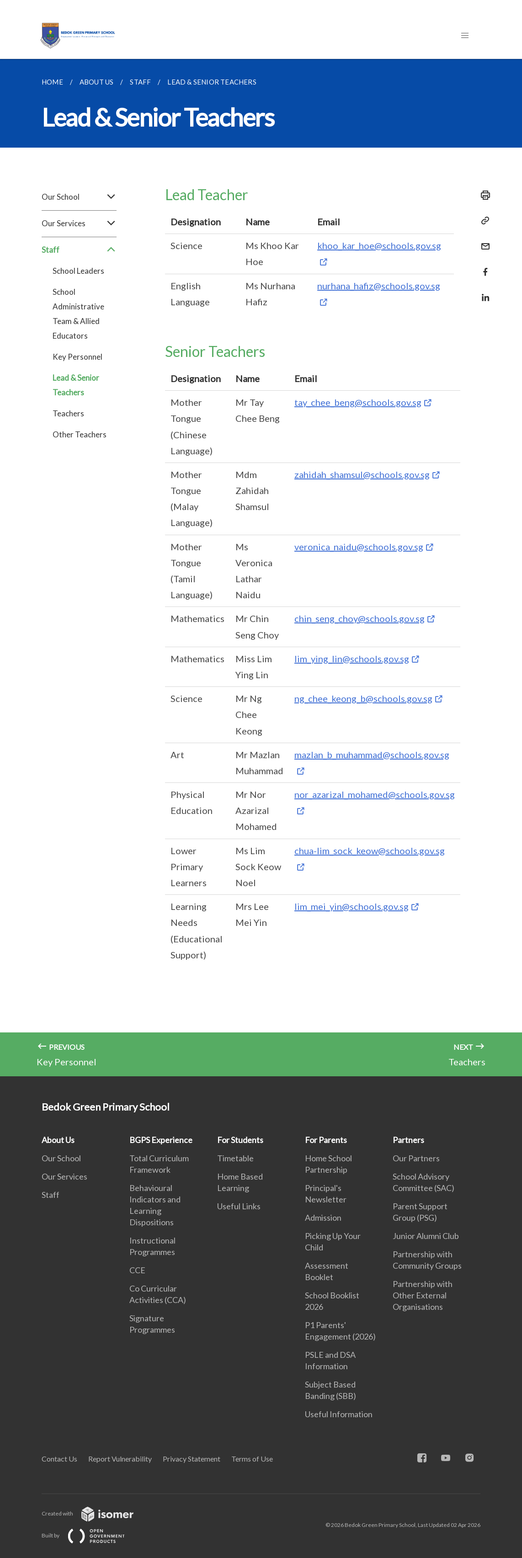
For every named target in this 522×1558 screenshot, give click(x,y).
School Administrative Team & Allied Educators (78, 313)
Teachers (68, 413)
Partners (408, 1140)
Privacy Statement (191, 1458)
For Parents (326, 1140)
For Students (240, 1140)
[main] (261, 567)
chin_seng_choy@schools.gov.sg (359, 618)
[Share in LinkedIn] (482, 291)
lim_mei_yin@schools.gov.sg (351, 906)
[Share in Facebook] (482, 266)
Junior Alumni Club (426, 1236)
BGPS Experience (160, 1140)
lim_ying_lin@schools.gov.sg (351, 658)
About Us (58, 1140)
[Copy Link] (482, 221)
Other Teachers (80, 434)
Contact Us (59, 1458)
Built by (90, 1535)
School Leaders (78, 271)
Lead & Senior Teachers (76, 385)
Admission (323, 1217)
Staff (79, 250)
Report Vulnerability (120, 1458)
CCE (137, 1270)
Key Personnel (77, 357)
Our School (79, 197)
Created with (95, 1513)
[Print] (482, 195)
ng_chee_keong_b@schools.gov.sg (363, 698)
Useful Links (239, 1206)
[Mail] (482, 240)
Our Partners (416, 1158)
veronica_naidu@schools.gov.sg (358, 546)
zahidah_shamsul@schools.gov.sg (362, 474)
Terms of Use (252, 1458)
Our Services (79, 223)
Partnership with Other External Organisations (423, 1295)
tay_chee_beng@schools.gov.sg (357, 402)
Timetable (235, 1158)
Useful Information (339, 1414)
